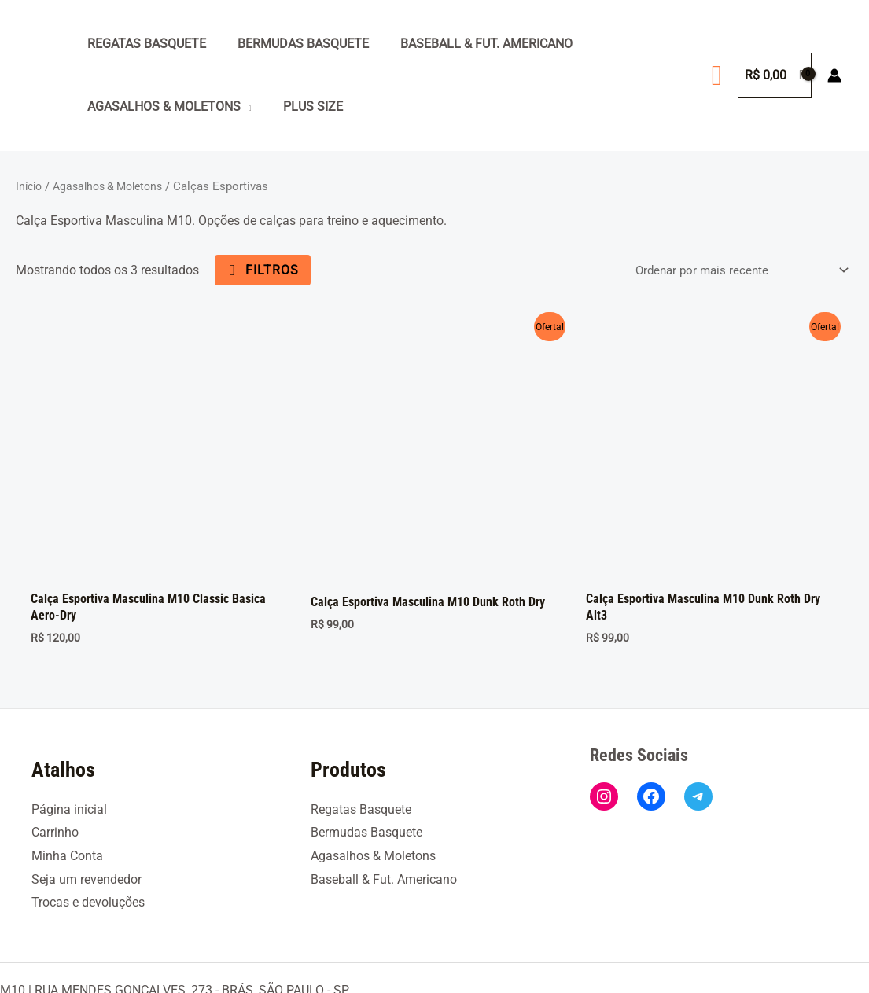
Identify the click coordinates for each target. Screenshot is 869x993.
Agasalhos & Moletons (161, 106)
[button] (717, 75)
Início (30, 186)
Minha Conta (67, 791)
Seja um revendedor (86, 814)
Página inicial (69, 744)
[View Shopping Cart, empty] (775, 75)
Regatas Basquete (143, 43)
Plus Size (303, 106)
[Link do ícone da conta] (834, 75)
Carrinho (55, 767)
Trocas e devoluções (88, 837)
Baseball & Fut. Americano (471, 43)
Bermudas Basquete (293, 43)
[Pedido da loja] (733, 270)
